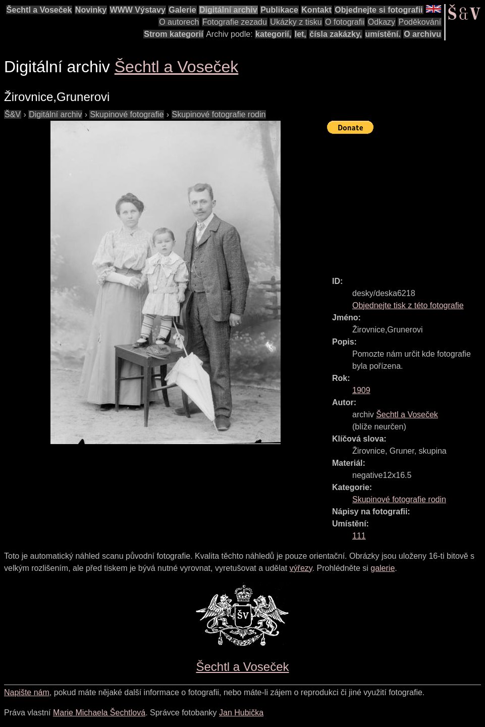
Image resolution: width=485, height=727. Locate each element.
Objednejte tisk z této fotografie (408, 305)
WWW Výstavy (138, 10)
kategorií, (273, 34)
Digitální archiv (228, 10)
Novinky (90, 10)
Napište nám (26, 692)
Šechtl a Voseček (39, 10)
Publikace (279, 10)
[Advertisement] (406, 200)
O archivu (422, 34)
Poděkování (419, 22)
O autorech (179, 22)
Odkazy (381, 22)
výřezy (301, 568)
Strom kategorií (173, 34)
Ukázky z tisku (295, 22)
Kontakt (316, 10)
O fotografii (344, 22)
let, (300, 34)
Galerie (182, 10)
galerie (382, 568)
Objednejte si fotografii (378, 10)
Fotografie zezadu (234, 22)
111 (359, 535)
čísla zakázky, (335, 34)
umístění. (383, 34)
